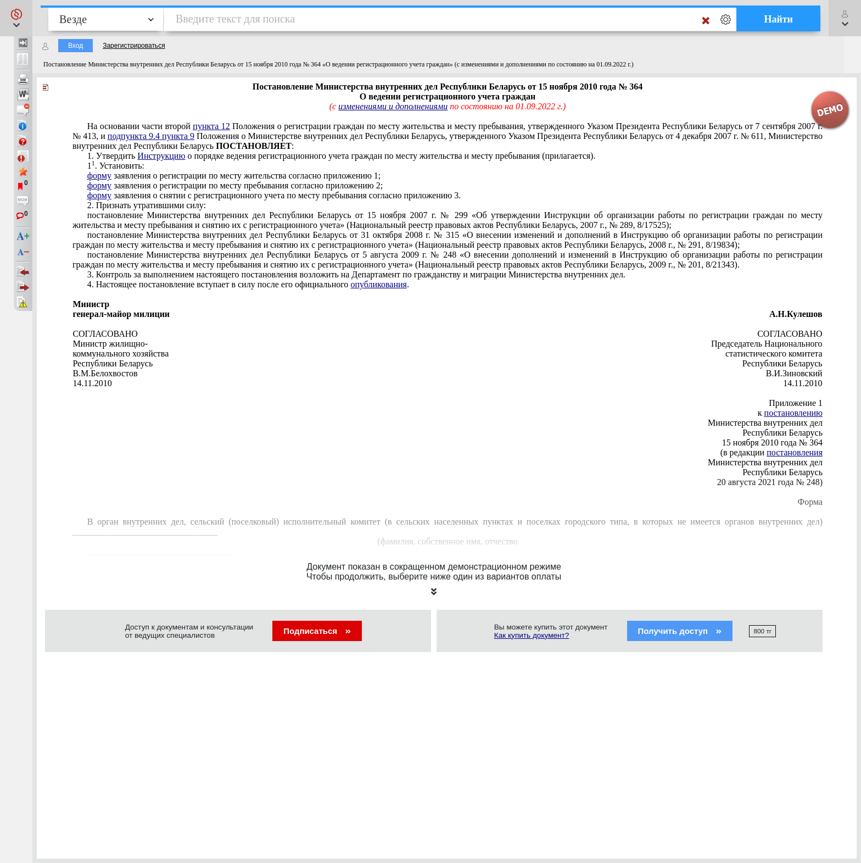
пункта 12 (211, 126)
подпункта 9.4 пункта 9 (151, 136)
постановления (795, 452)
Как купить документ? (531, 635)
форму (99, 175)
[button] (16, 18)
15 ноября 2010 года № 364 (772, 442)
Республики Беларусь (782, 432)
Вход (75, 45)
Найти (778, 19)
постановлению (793, 412)
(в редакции (771, 452)
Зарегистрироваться (134, 45)
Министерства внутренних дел (765, 422)
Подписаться (317, 631)
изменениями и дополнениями (393, 106)
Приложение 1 (796, 403)
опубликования (378, 284)
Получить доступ (680, 631)
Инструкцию (161, 155)
